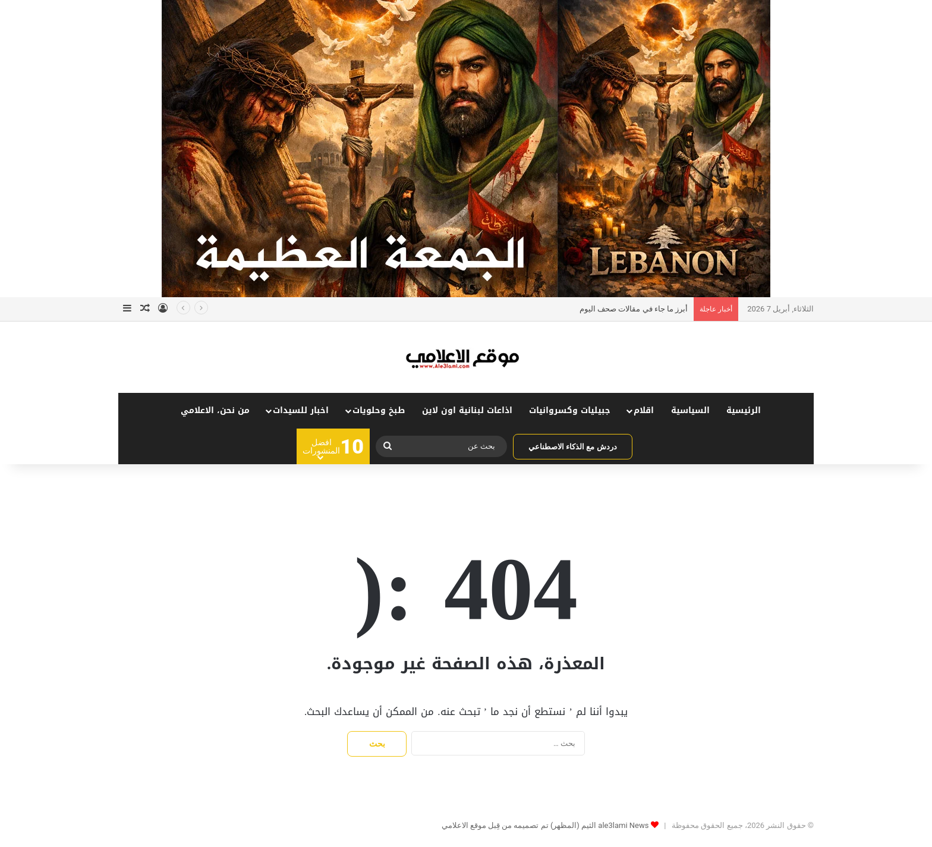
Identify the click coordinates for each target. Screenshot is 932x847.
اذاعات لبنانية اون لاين (467, 410)
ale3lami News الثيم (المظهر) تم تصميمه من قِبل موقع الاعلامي (545, 825)
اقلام (644, 410)
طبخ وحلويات (378, 410)
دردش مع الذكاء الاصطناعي (572, 446)
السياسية (690, 410)
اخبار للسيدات (301, 410)
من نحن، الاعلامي (215, 410)
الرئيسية (743, 410)
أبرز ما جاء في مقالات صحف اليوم (634, 308)
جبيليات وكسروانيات (569, 410)
